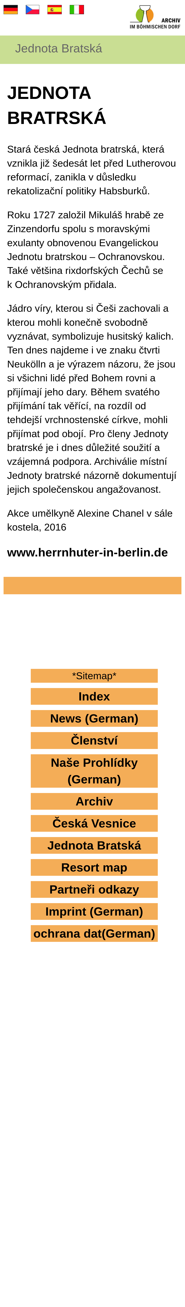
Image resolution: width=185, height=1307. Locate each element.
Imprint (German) (94, 911)
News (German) (94, 718)
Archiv (94, 801)
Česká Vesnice (94, 823)
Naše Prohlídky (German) (94, 771)
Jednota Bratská (58, 48)
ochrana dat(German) (94, 933)
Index (94, 696)
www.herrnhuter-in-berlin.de (87, 552)
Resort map (94, 867)
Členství (94, 740)
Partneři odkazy (94, 889)
